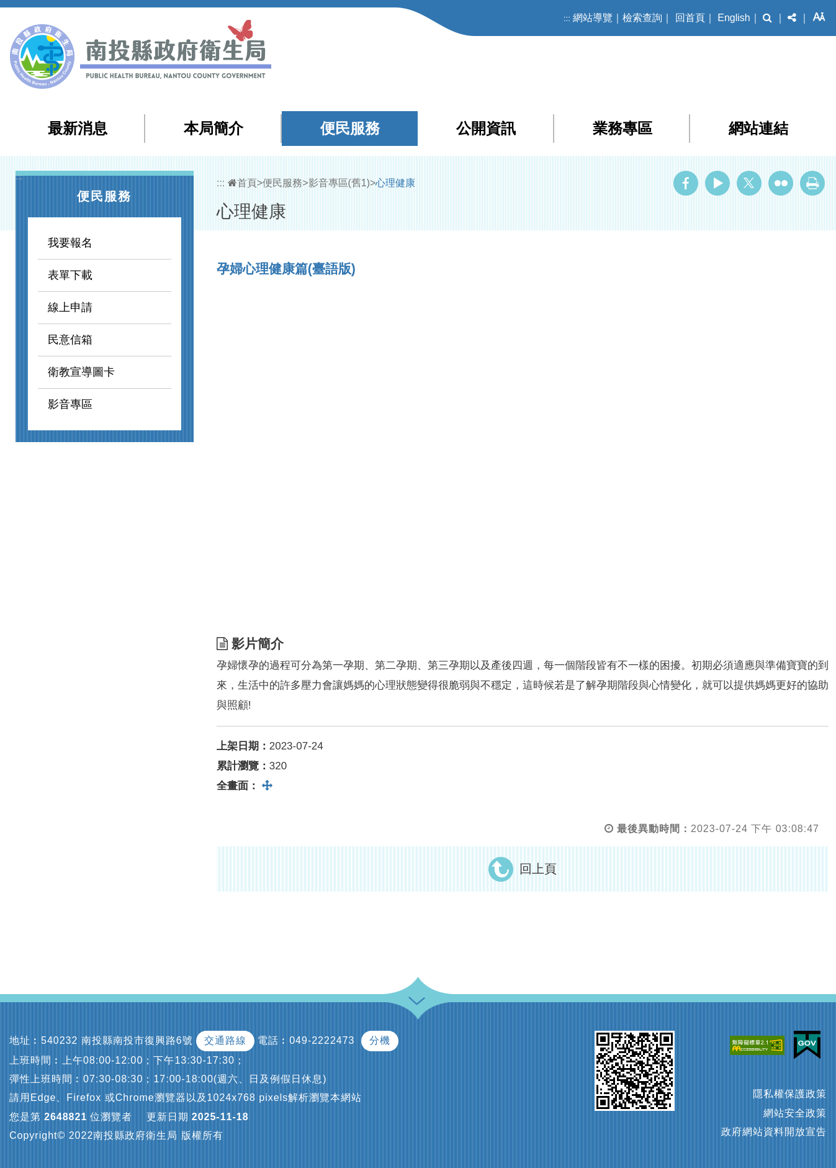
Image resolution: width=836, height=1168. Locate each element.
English (733, 17)
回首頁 (690, 17)
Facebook (685, 183)
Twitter (749, 183)
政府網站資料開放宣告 (774, 1131)
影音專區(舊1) (339, 183)
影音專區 (70, 404)
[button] (767, 18)
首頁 (242, 183)
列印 (812, 183)
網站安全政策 (795, 1113)
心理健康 (395, 183)
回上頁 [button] (538, 869)
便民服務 (350, 128)
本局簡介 (213, 128)
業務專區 (622, 128)
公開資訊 (486, 128)
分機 (379, 1040)
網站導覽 (593, 17)
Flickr (780, 183)
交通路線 (225, 1040)
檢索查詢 (642, 17)
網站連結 (758, 128)
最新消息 (77, 128)
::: (567, 18)
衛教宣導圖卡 (81, 372)
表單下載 (70, 275)
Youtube (717, 183)
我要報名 (70, 243)
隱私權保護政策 (790, 1094)
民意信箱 (70, 339)
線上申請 (70, 307)
